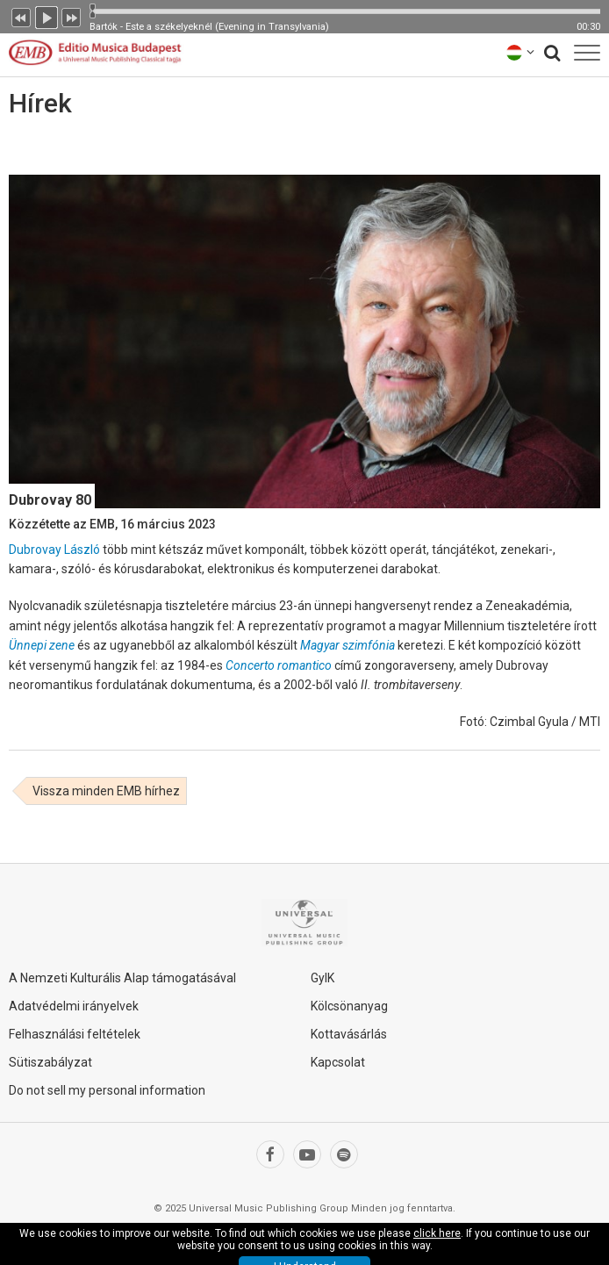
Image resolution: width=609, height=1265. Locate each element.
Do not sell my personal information (107, 1090)
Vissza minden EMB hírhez (106, 791)
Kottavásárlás (349, 1034)
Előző (21, 16)
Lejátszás (46, 16)
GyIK (322, 978)
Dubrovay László (54, 550)
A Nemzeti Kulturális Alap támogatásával (122, 978)
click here (437, 1233)
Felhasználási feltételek (74, 1034)
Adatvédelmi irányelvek (74, 1006)
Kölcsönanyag (349, 1006)
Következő (72, 16)
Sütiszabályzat (50, 1062)
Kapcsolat (338, 1062)
